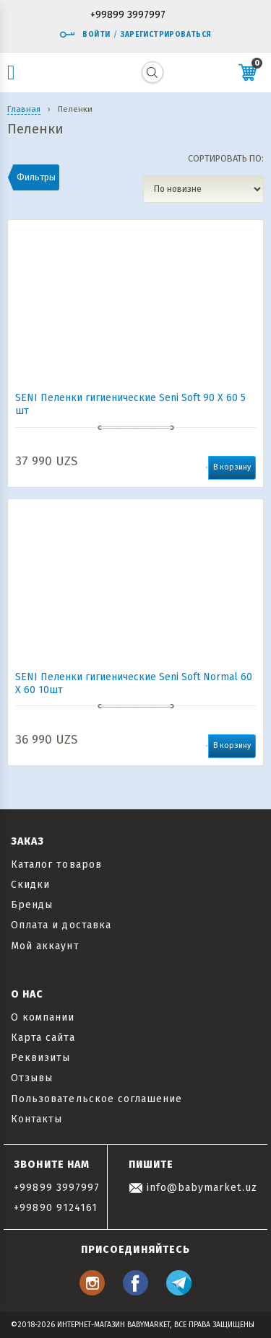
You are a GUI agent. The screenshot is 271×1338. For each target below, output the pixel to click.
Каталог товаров (56, 864)
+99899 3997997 (127, 15)
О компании (43, 1017)
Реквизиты (40, 1058)
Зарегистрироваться (166, 34)
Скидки (30, 885)
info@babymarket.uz (193, 1187)
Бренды (32, 905)
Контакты (36, 1119)
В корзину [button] (232, 467)
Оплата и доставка (61, 925)
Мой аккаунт (45, 946)
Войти (84, 34)
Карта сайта (43, 1037)
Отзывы (32, 1078)
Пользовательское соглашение (96, 1099)
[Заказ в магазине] (203, 189)
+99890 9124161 (56, 1208)
